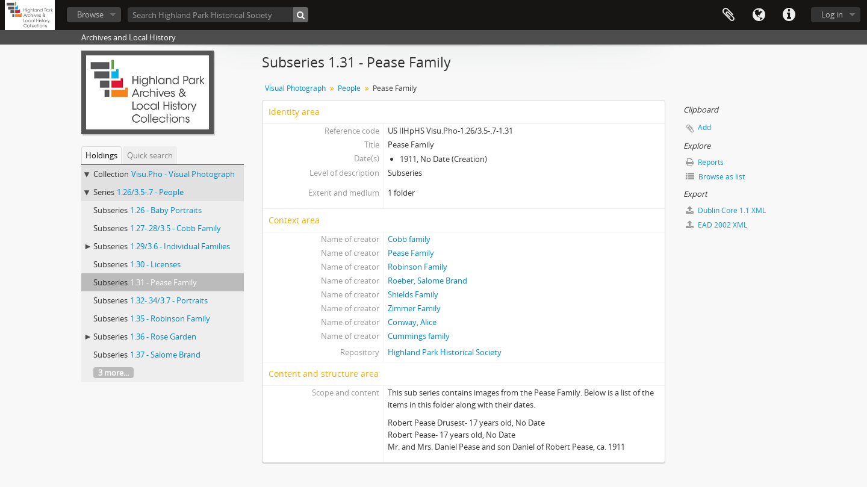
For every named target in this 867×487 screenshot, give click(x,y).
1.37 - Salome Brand (165, 354)
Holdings (101, 155)
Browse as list (715, 177)
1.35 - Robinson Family (170, 318)
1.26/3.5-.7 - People (150, 192)
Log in (832, 14)
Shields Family (413, 294)
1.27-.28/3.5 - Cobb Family (175, 228)
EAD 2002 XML (716, 225)
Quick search (150, 155)
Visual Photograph (295, 88)
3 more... (113, 372)
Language (759, 15)
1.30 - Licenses (155, 264)
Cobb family (409, 239)
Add (704, 127)
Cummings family (419, 335)
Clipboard (728, 15)
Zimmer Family (414, 308)
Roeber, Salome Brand (427, 280)
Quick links (789, 15)
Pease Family (411, 252)
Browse (90, 14)
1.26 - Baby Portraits (166, 210)
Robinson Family (417, 266)
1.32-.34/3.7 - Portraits (169, 300)
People (349, 88)
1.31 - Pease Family (163, 282)
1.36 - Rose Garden (163, 336)
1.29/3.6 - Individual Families (180, 246)
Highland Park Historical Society (445, 352)
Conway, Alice (412, 322)
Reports (705, 162)
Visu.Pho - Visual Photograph (183, 174)
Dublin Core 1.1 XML (726, 210)
